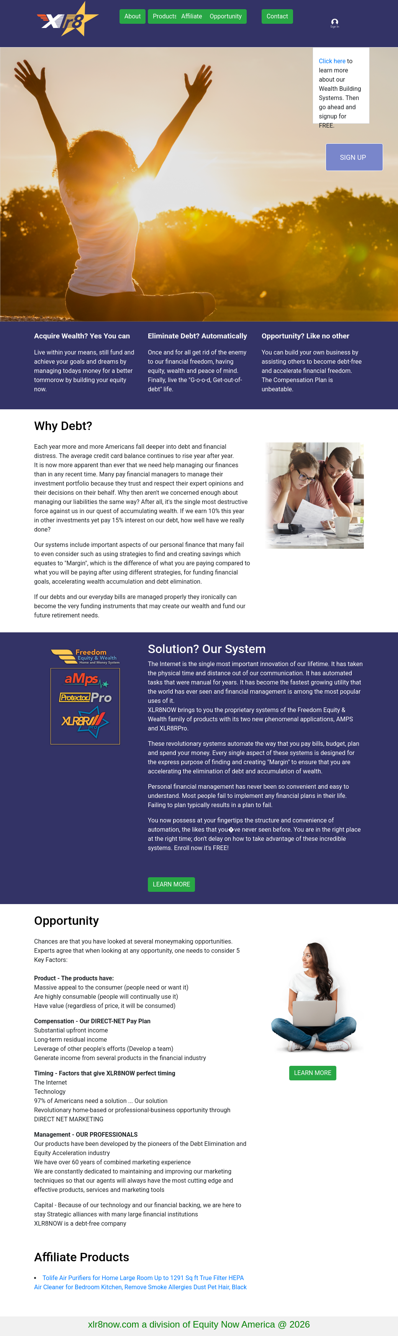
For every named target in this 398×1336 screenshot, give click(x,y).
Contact (277, 16)
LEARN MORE (171, 884)
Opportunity (226, 16)
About (132, 16)
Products (165, 16)
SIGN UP (353, 157)
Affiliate (191, 16)
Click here (332, 61)
